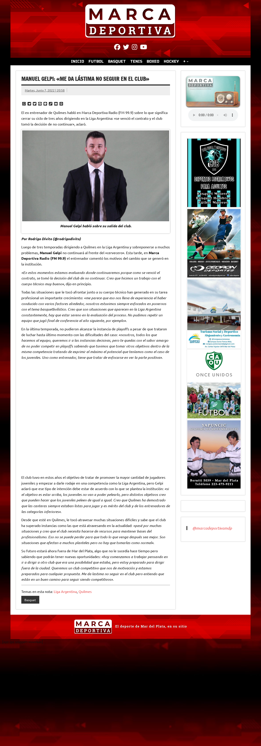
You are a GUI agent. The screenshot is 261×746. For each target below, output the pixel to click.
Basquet (30, 600)
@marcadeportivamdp (212, 528)
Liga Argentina (65, 591)
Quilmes (85, 591)
